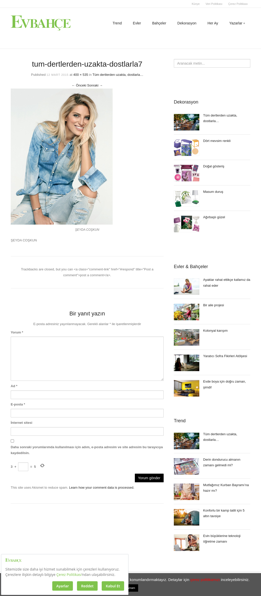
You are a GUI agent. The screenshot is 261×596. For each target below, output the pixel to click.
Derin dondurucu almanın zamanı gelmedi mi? (221, 462)
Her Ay (212, 23)
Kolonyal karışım (215, 330)
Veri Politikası (213, 3)
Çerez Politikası (238, 3)
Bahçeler (159, 23)
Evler (137, 23)
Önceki (79, 85)
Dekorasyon (187, 23)
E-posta (18, 404)
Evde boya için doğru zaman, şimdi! (224, 384)
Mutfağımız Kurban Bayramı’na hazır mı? (226, 488)
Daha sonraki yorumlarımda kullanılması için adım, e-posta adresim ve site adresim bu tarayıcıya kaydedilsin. (87, 450)
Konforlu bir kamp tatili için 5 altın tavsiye (224, 513)
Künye (196, 3)
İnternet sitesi (21, 423)
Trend (117, 23)
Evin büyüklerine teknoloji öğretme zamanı (222, 539)
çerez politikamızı (205, 579)
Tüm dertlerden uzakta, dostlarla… (118, 75)
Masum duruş (213, 192)
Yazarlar (235, 23)
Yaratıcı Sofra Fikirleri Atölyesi (225, 356)
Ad (14, 386)
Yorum (17, 332)
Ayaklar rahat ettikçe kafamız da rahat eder (226, 282)
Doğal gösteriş (213, 166)
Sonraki (95, 85)
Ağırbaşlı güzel (214, 217)
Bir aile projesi (213, 305)
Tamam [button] (130, 587)
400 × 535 (80, 75)
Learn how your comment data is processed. (101, 487)
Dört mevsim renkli (217, 141)
